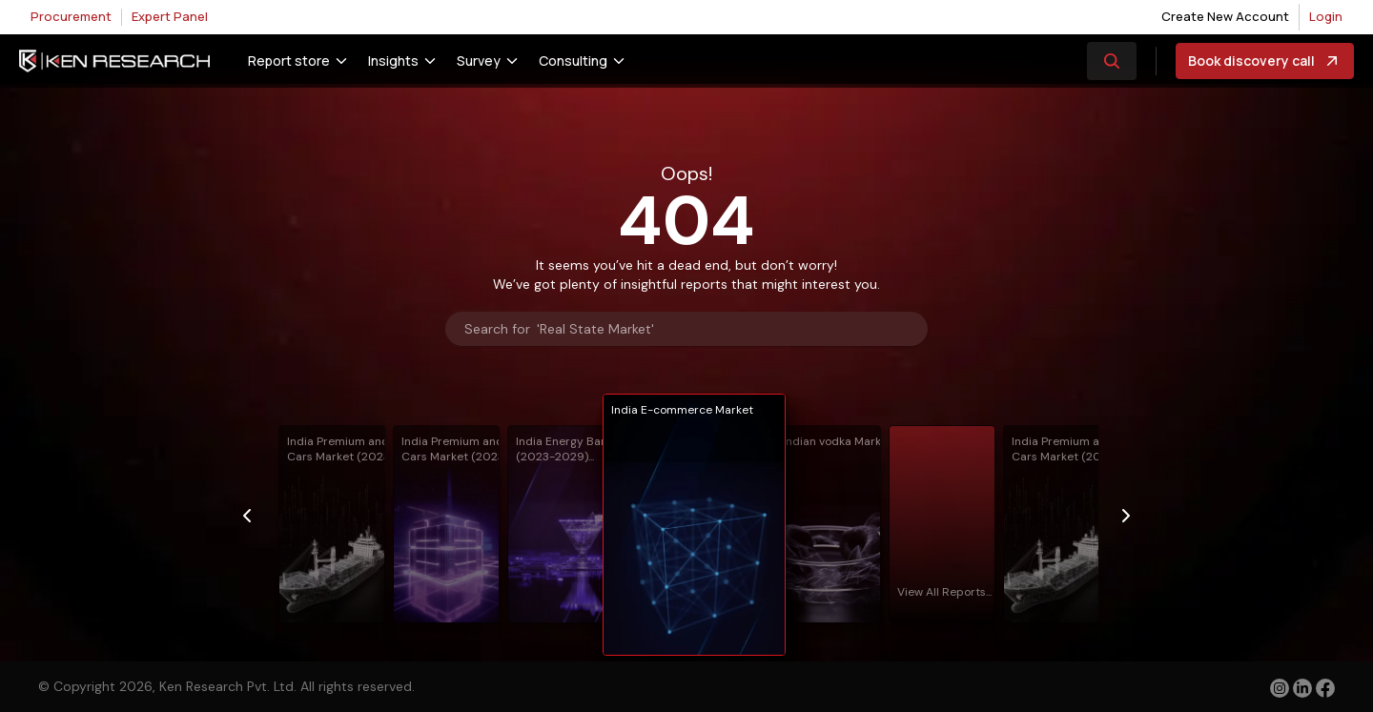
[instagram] (1279, 688)
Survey (479, 60)
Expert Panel (170, 16)
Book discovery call (1265, 61)
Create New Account (1225, 16)
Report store (289, 60)
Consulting (573, 60)
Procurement (71, 16)
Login (1325, 16)
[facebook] (1325, 690)
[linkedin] (1302, 688)
